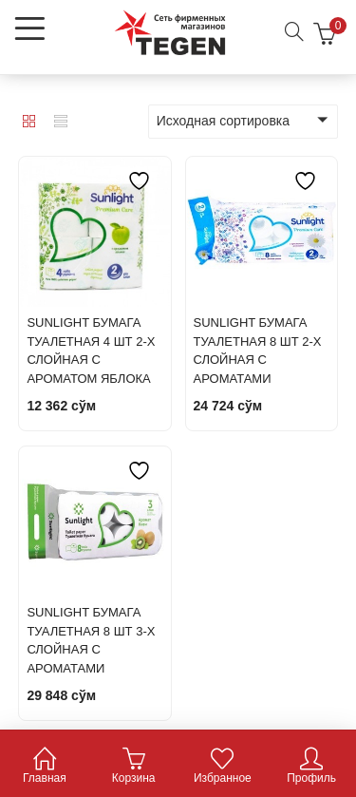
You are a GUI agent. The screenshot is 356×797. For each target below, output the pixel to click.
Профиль (311, 767)
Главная (44, 767)
